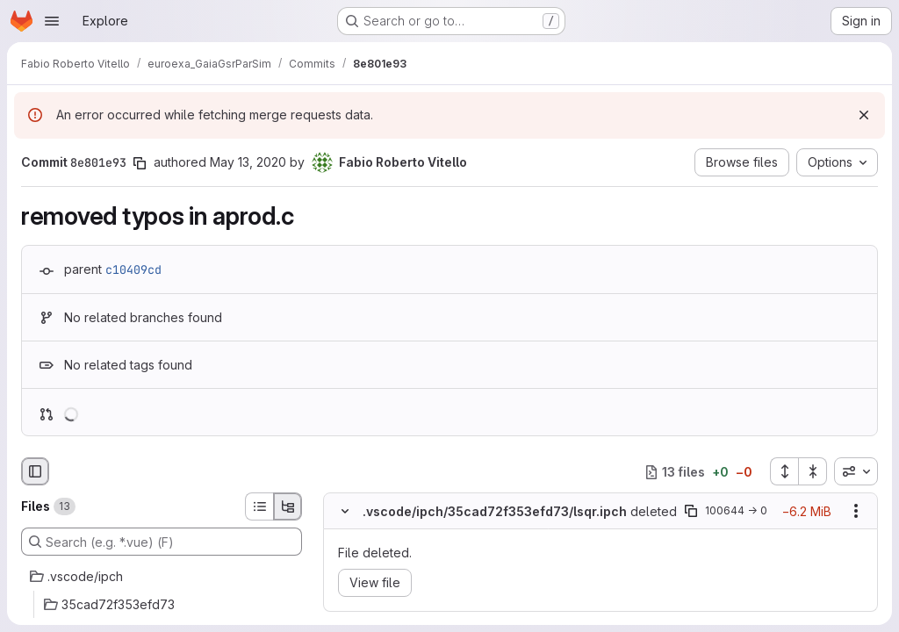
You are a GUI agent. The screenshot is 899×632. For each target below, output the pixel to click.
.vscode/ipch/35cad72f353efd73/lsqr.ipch (495, 511)
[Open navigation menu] (52, 21)
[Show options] (856, 511)
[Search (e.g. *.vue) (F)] (161, 542)
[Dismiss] (863, 115)
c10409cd (133, 269)
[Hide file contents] (345, 511)
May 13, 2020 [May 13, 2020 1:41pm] (248, 161)
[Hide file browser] (35, 471)
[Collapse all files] (813, 471)
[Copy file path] (690, 511)
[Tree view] (288, 506)
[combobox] (856, 471)
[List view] (259, 506)
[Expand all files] (784, 471)
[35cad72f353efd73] (161, 605)
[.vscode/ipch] (161, 577)
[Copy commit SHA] (139, 163)
